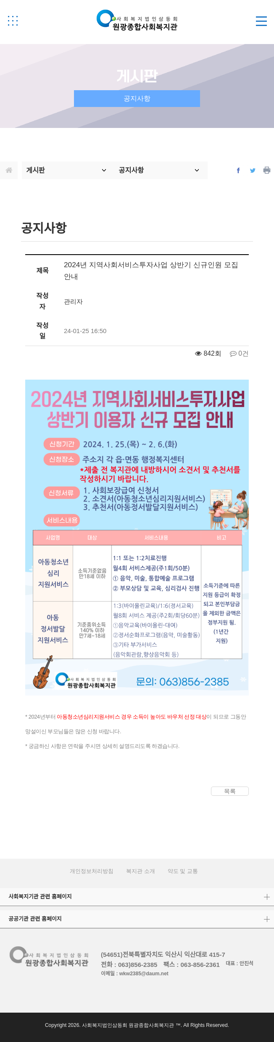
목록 (230, 791)
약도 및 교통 (183, 871)
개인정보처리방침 (91, 871)
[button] (12, 20)
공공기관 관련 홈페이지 (35, 919)
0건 (239, 353)
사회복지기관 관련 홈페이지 (40, 897)
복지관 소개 (140, 871)
